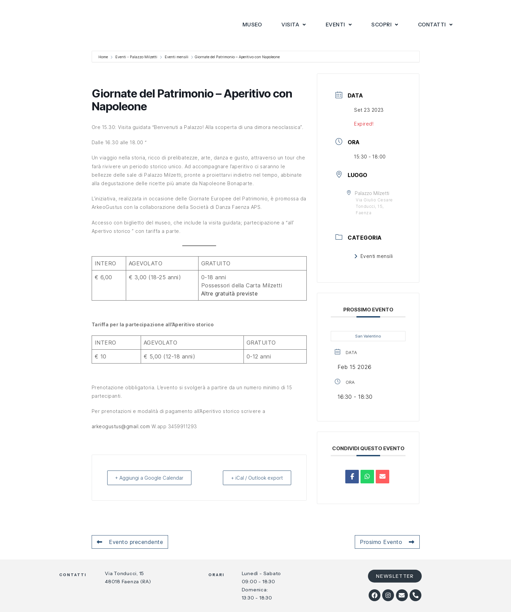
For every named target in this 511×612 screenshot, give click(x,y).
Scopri (384, 24)
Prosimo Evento (387, 542)
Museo (252, 24)
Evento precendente (130, 542)
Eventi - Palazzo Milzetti (136, 56)
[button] (293, 25)
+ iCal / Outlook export (255, 478)
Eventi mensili (176, 56)
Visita (293, 24)
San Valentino (368, 336)
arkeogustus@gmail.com (121, 426)
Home (103, 56)
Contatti (435, 24)
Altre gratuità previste (229, 293)
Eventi (339, 24)
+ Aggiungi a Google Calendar (151, 478)
